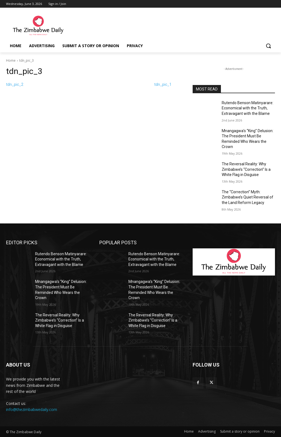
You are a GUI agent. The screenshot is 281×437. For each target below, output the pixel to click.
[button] (268, 45)
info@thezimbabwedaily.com (31, 409)
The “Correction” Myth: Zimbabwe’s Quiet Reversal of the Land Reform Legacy (247, 197)
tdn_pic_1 (163, 84)
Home (11, 60)
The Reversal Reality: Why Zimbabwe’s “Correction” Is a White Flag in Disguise (246, 169)
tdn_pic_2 (14, 84)
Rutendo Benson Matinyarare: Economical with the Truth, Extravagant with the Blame (247, 108)
